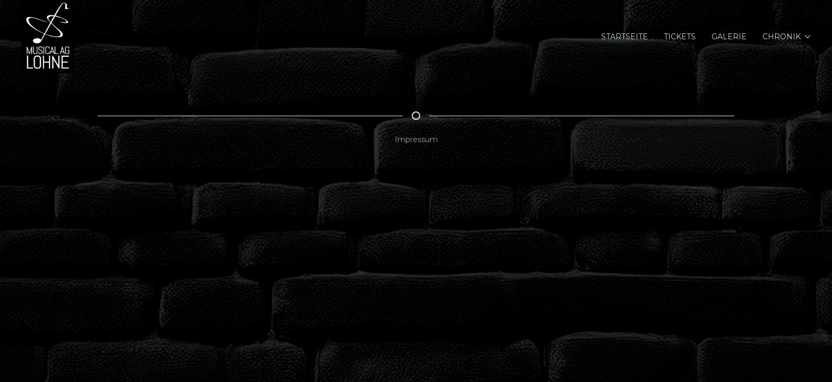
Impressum (416, 139)
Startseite (624, 36)
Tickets (680, 36)
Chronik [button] (786, 36)
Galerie (729, 36)
